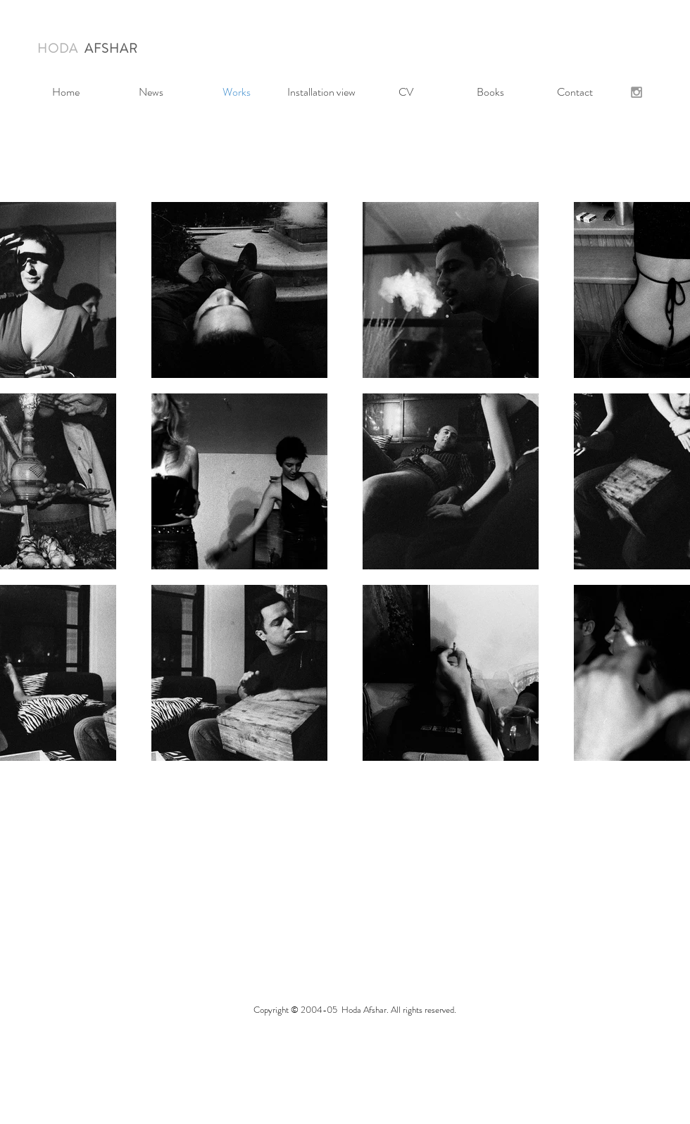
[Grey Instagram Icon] (636, 92)
